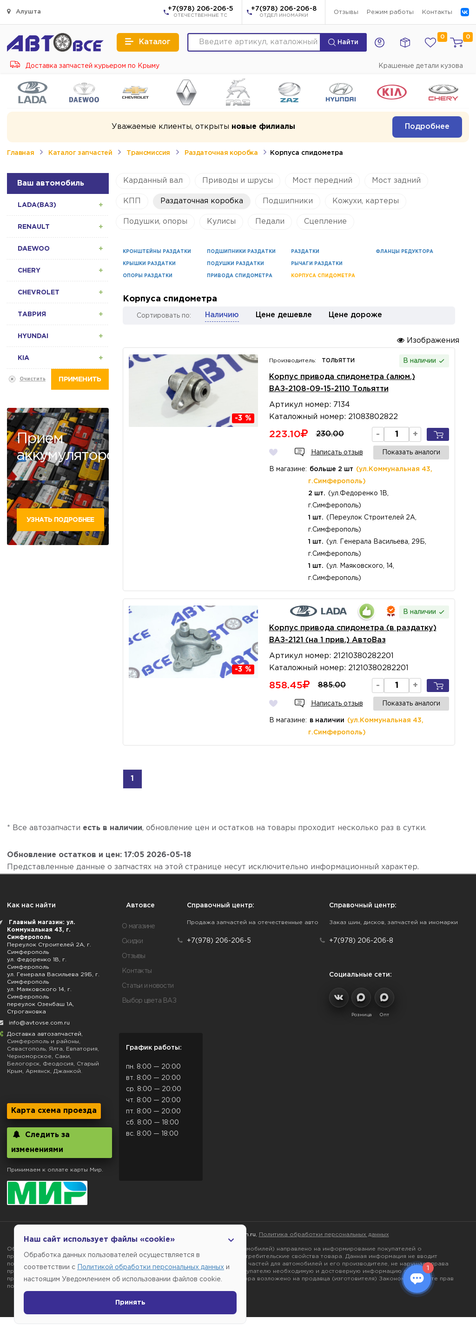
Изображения (428, 340)
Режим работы (390, 12)
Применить (80, 379)
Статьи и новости (147, 986)
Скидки (132, 941)
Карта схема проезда (54, 1110)
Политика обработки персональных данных (324, 1234)
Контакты (437, 12)
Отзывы (346, 12)
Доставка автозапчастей (44, 1034)
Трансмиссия (148, 153)
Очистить (33, 379)
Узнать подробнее (60, 520)
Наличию (222, 315)
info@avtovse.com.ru (39, 1022)
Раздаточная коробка (221, 153)
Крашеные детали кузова (420, 66)
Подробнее (427, 126)
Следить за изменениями (40, 1142)
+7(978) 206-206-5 (200, 12)
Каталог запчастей (80, 153)
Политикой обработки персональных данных (150, 1267)
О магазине (138, 926)
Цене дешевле (284, 315)
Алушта (24, 11)
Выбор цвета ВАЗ (149, 1001)
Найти (343, 42)
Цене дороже (355, 315)
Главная (20, 153)
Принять (130, 1302)
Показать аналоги (411, 452)
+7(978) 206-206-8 (284, 12)
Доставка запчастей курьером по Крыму (84, 66)
